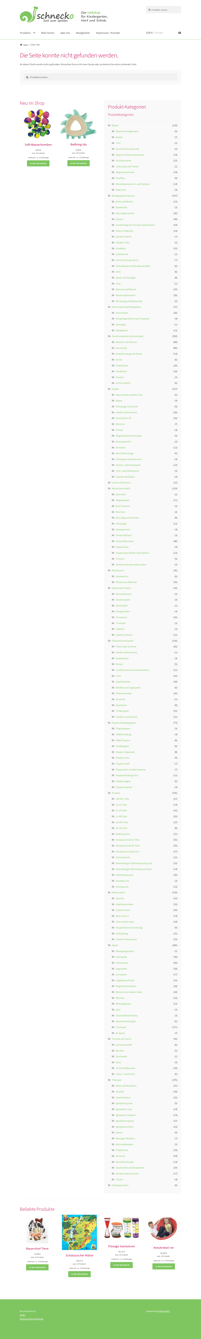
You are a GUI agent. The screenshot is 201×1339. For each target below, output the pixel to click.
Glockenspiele (123, 599)
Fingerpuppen (123, 728)
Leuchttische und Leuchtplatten (132, 669)
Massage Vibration (125, 1138)
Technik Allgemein (125, 1068)
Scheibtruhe (122, 254)
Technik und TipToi (121, 1038)
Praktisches (122, 365)
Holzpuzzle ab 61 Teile (127, 839)
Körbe (119, 359)
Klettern (120, 424)
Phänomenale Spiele (122, 640)
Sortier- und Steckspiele (128, 464)
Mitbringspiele (123, 1003)
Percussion (121, 617)
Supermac (121, 189)
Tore (118, 283)
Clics (118, 142)
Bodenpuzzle (122, 833)
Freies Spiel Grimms (126, 646)
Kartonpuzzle (123, 857)
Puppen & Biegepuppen (124, 722)
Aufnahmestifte (124, 1044)
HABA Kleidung (123, 734)
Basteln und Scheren (126, 342)
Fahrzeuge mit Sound (127, 406)
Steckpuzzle (122, 886)
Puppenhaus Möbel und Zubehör (132, 552)
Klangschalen (123, 611)
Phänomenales (124, 693)
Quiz (118, 1009)
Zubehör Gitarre (124, 634)
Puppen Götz (122, 757)
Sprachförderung (124, 1161)
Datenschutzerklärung (31, 1318)
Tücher (119, 1179)
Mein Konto (47, 33)
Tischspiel (121, 1027)
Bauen (115, 125)
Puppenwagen (123, 781)
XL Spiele (120, 1033)
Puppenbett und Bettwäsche (131, 769)
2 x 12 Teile (121, 804)
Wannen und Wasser (126, 289)
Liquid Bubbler (123, 681)
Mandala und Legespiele (128, 687)
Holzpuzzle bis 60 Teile (128, 845)
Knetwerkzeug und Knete (129, 353)
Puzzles (116, 792)
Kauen (119, 1132)
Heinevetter (122, 576)
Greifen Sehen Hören (126, 412)
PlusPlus (120, 178)
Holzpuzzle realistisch (127, 851)
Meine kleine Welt (121, 488)
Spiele (115, 945)
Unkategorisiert (120, 1185)
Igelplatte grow (124, 1103)
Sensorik (120, 699)
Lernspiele (121, 974)
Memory (120, 997)
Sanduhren (121, 371)
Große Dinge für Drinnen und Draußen (135, 224)
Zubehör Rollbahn (125, 476)
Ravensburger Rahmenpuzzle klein (134, 869)
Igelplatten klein (124, 1126)
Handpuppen (122, 746)
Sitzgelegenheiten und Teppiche (132, 318)
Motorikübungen (124, 1144)
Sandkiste (121, 248)
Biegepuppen (123, 500)
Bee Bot (120, 1050)
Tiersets (120, 558)
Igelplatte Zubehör (126, 1115)
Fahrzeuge (121, 523)
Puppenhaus (122, 546)
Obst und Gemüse (125, 921)
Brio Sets (120, 511)
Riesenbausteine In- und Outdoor (133, 183)
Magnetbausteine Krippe (129, 435)
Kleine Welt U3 (123, 418)
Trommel (121, 623)
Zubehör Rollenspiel (126, 939)
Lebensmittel (123, 910)
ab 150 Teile (122, 822)
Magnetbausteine (125, 172)
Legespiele (121, 968)
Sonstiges (121, 324)
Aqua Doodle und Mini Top (129, 394)
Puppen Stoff (122, 763)
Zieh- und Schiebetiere (127, 470)
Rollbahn (120, 447)
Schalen (120, 377)
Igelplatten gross (125, 1120)
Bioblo (119, 137)
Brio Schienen (123, 506)
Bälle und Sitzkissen (126, 1085)
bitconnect (164, 1311)
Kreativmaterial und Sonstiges (128, 336)
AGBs (22, 1315)
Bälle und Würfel (124, 201)
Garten (119, 219)
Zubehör (120, 628)
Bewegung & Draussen (123, 195)
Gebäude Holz (123, 529)
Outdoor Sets (123, 242)
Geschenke (121, 347)
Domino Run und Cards (127, 148)
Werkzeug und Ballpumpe (129, 301)
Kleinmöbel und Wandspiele (126, 306)
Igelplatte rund (124, 1109)
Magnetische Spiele (126, 986)
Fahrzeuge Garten (125, 213)
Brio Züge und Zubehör (127, 517)
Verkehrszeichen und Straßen (131, 564)
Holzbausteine (123, 160)
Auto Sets (121, 494)
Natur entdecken (124, 230)
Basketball (121, 207)
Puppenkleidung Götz (127, 775)
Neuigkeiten (83, 33)
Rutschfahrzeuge (125, 453)
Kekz (118, 1062)
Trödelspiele (122, 710)
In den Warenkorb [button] (38, 163)
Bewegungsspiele (125, 951)
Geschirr (120, 898)
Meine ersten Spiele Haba (129, 991)
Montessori (118, 570)
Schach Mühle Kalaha (127, 1015)
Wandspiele (122, 330)
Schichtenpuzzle (124, 874)
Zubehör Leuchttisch (126, 716)
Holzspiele (121, 956)
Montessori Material (126, 582)
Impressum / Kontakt (108, 33)
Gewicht (120, 1091)
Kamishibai (121, 605)
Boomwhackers (124, 593)
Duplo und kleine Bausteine (130, 154)
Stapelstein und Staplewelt (130, 1167)
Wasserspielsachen (125, 295)
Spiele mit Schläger (126, 277)
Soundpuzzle (122, 880)
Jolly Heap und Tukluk (127, 166)
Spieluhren (121, 705)
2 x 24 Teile (121, 810)
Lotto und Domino (121, 482)
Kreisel (119, 429)
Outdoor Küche (123, 236)
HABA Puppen (123, 740)
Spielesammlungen (126, 1021)
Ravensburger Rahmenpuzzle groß (134, 863)
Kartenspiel (122, 962)
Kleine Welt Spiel (124, 541)
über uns (65, 33)
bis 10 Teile (121, 828)
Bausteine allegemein (127, 131)
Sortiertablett (123, 382)
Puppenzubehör (124, 787)
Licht (118, 675)
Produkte (25, 33)
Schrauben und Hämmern (129, 459)
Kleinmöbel (122, 312)
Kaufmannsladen (124, 904)
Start (25, 44)
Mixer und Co (122, 915)
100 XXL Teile (122, 798)
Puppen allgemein (125, 751)
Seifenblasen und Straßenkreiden (133, 265)
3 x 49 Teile (121, 816)
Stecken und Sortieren (127, 1173)
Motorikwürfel (123, 441)
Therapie (116, 1079)
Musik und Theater (121, 587)
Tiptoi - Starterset (125, 1073)
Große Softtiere (124, 535)
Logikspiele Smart (125, 980)
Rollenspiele (118, 892)
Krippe (115, 388)
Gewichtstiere (123, 1097)
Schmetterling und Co (127, 260)
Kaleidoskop (122, 658)
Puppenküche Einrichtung (129, 927)
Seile (118, 271)
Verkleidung (122, 933)
